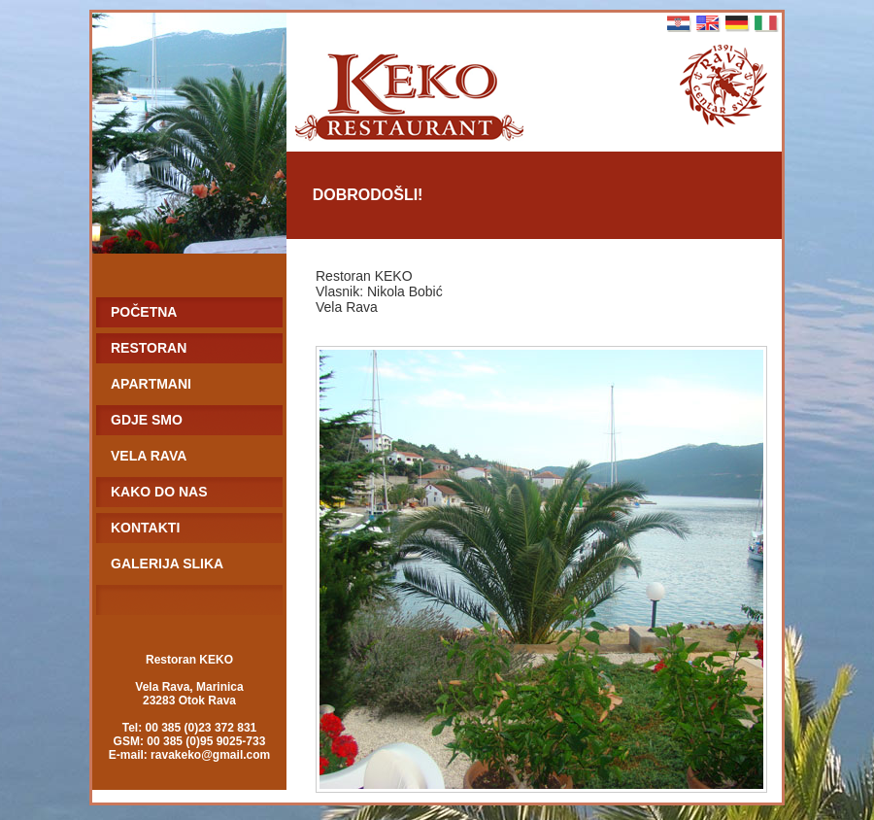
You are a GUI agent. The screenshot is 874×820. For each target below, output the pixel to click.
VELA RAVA (148, 455)
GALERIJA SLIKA (167, 563)
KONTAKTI (145, 527)
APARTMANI (151, 384)
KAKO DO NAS (159, 491)
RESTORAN (148, 348)
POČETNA (144, 312)
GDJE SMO (147, 419)
